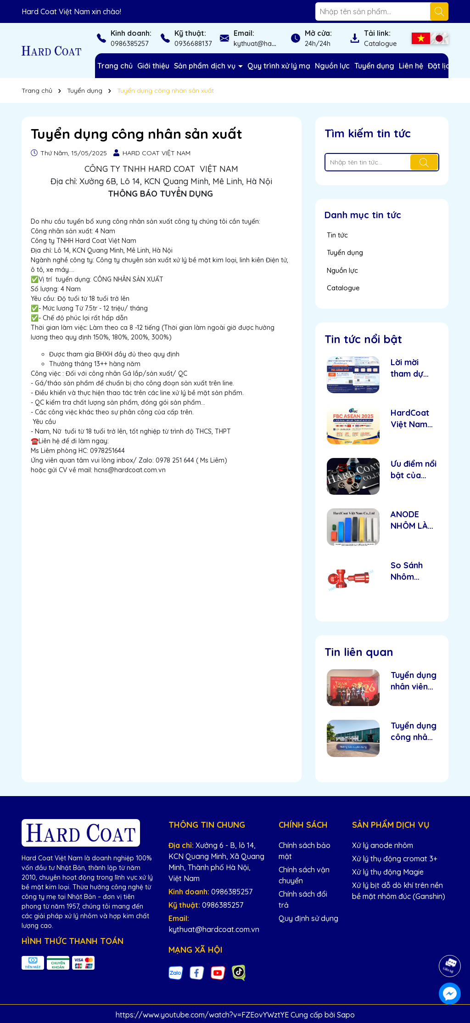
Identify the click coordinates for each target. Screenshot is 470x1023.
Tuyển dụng (374, 65)
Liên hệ (411, 65)
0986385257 (130, 43)
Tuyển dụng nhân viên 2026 (413, 681)
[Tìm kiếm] (439, 11)
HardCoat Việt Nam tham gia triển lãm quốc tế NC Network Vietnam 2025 (412, 418)
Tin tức (337, 235)
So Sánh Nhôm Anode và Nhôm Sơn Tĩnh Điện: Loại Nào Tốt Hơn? (411, 571)
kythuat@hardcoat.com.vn (276, 43)
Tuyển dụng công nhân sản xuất (413, 731)
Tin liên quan (359, 652)
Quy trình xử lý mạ (278, 65)
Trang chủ (115, 65)
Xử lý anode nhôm (382, 845)
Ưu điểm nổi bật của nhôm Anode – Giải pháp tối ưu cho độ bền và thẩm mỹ (413, 469)
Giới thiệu (153, 65)
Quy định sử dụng (308, 918)
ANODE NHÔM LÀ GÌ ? (409, 520)
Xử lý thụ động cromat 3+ (394, 858)
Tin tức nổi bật (363, 339)
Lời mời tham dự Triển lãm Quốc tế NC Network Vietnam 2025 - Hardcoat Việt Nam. (413, 368)
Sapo (346, 1014)
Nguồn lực (332, 65)
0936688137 (193, 43)
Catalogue (380, 43)
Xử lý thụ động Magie (388, 871)
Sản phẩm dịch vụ (205, 65)
